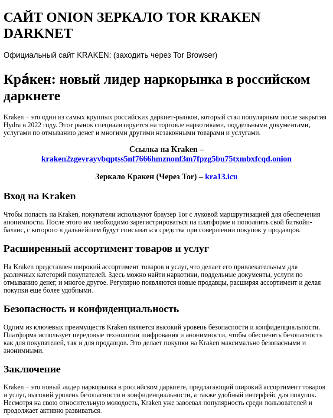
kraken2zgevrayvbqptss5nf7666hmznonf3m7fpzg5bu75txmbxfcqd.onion (166, 158)
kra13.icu (221, 176)
